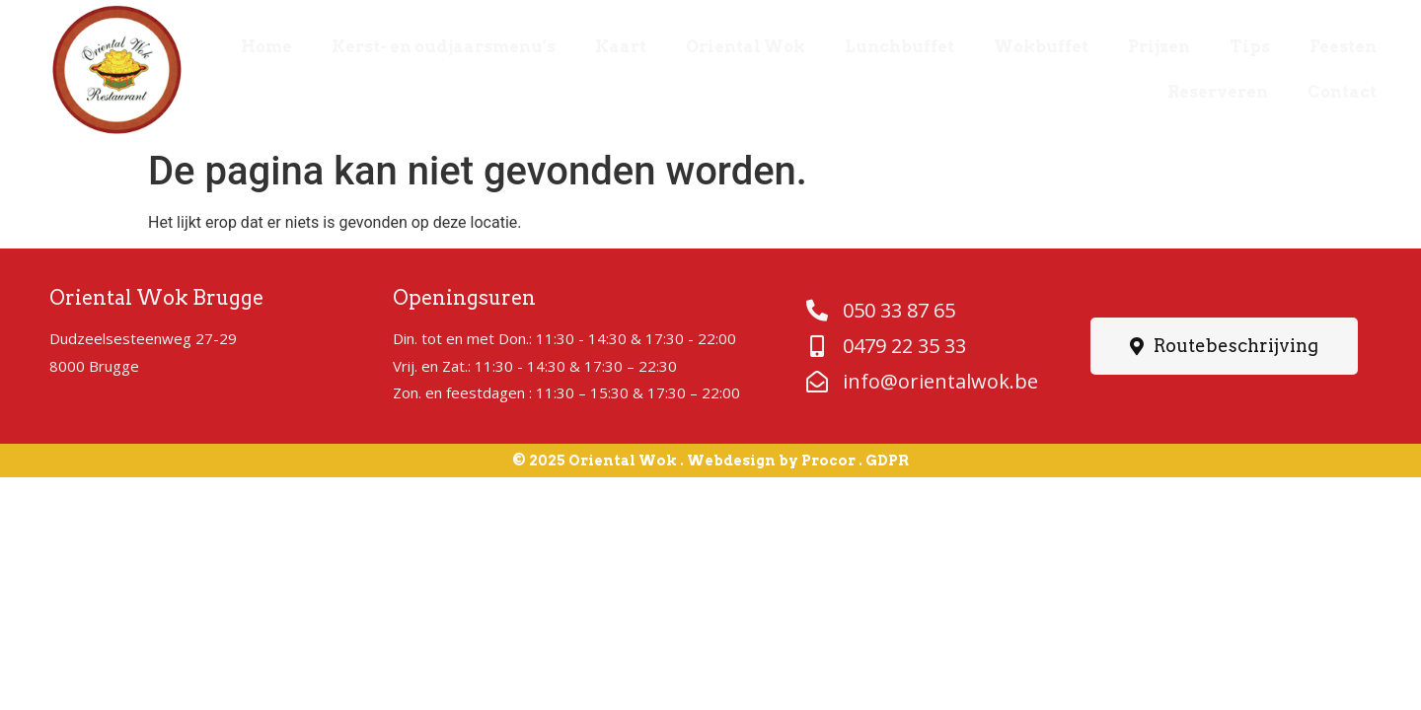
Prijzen (1159, 46)
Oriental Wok (745, 46)
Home (266, 46)
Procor (828, 460)
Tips (1250, 46)
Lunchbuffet (899, 46)
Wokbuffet (1041, 46)
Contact (1342, 92)
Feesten (1343, 46)
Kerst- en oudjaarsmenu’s (444, 46)
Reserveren (1217, 92)
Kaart (620, 46)
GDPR (887, 460)
